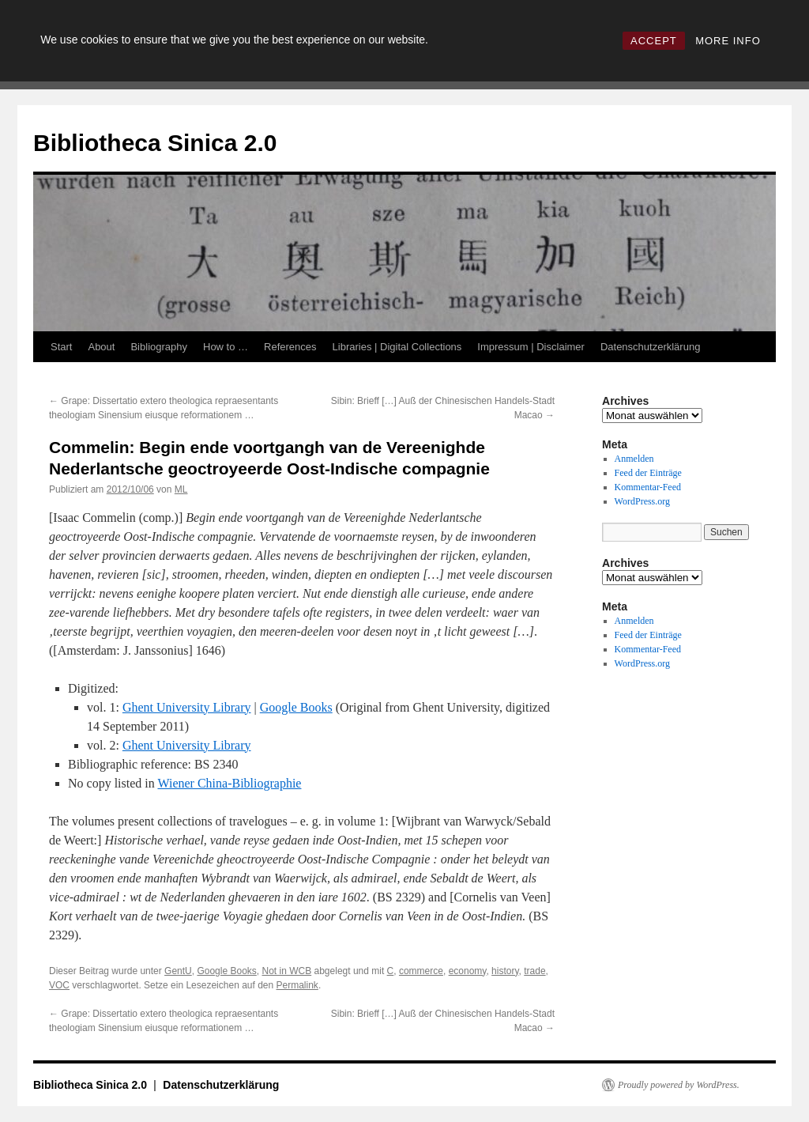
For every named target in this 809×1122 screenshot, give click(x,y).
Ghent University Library (186, 707)
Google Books (296, 707)
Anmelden (634, 458)
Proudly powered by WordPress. (678, 1084)
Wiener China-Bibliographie (229, 783)
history (504, 971)
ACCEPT (653, 41)
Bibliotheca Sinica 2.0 (155, 143)
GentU (178, 971)
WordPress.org (642, 501)
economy (468, 971)
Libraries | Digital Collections (397, 347)
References (290, 347)
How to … (225, 347)
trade (534, 971)
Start (61, 347)
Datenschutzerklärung (650, 347)
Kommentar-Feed (648, 487)
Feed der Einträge (648, 472)
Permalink (297, 985)
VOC (59, 985)
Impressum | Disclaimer (531, 347)
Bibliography (158, 347)
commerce (421, 971)
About (101, 347)
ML (181, 489)
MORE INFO (728, 41)
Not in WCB (287, 971)
